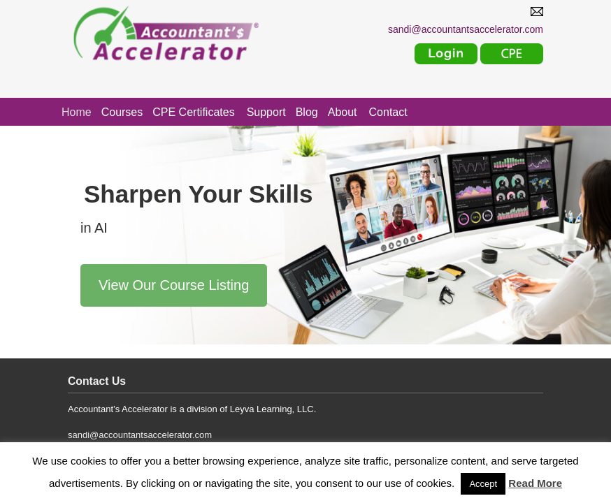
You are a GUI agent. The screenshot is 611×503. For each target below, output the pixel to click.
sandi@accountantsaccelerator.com (140, 435)
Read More (535, 483)
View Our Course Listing (174, 285)
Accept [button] (483, 484)
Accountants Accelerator (190, 34)
